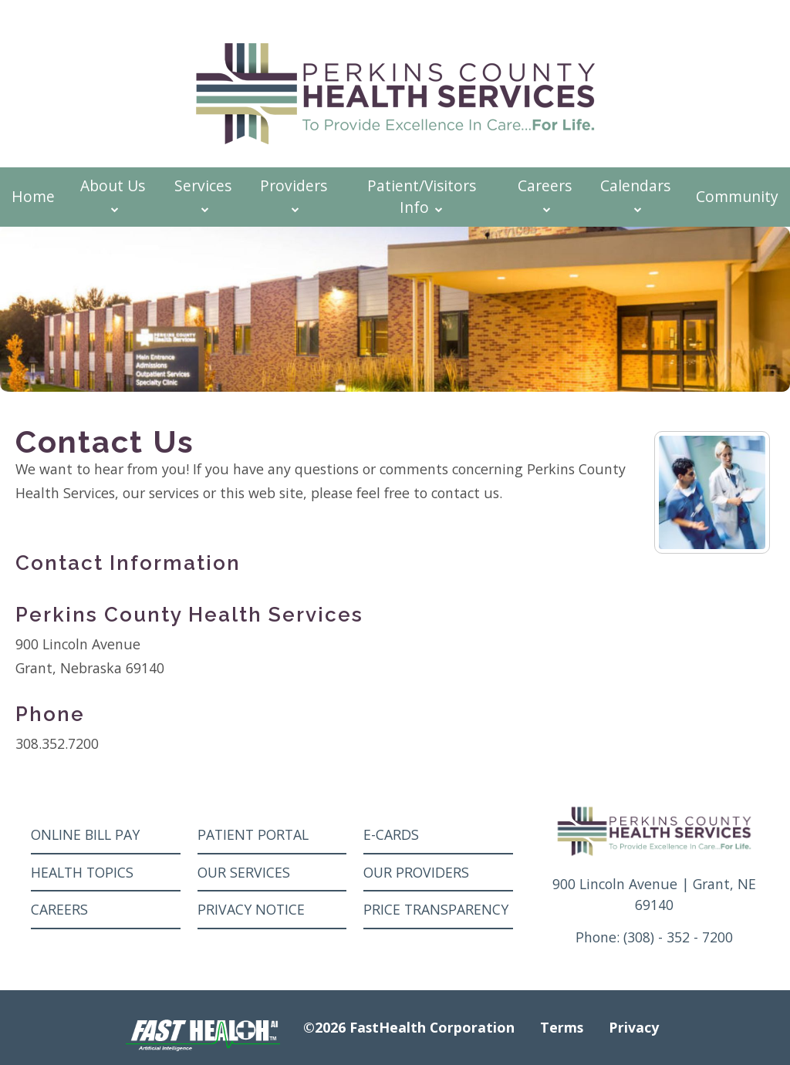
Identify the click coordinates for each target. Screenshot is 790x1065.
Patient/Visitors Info (421, 196)
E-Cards (391, 834)
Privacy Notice (251, 909)
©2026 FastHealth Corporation (409, 1027)
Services (202, 195)
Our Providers (416, 872)
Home (33, 196)
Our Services (244, 872)
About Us (112, 195)
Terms (561, 1027)
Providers (293, 195)
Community (737, 196)
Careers (545, 195)
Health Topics (82, 872)
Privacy (634, 1027)
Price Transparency (435, 909)
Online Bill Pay (85, 834)
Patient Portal (253, 834)
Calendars (635, 195)
